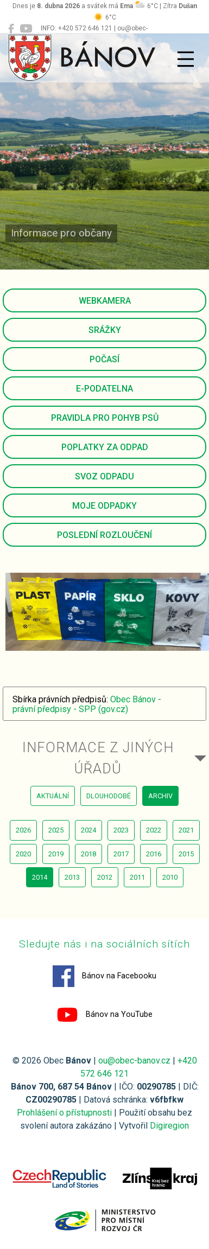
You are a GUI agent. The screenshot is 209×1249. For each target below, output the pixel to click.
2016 (153, 854)
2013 (72, 877)
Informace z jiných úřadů (98, 757)
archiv (160, 796)
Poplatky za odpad (104, 447)
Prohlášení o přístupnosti (64, 1112)
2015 (186, 854)
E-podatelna (104, 388)
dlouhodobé (108, 796)
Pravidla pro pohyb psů (105, 418)
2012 (104, 877)
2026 (23, 830)
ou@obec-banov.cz (134, 1060)
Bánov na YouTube (104, 1015)
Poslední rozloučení (104, 535)
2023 (121, 830)
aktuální (52, 796)
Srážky (104, 330)
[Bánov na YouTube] (26, 28)
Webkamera (105, 301)
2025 (56, 830)
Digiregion (169, 1125)
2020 (23, 854)
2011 (137, 877)
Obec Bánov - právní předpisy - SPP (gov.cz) (86, 704)
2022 (153, 830)
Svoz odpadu (104, 476)
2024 (88, 830)
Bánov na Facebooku (104, 976)
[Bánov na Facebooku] (11, 28)
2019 (56, 854)
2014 (39, 877)
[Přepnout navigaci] (185, 59)
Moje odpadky (104, 506)
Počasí (104, 359)
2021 (186, 830)
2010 (170, 877)
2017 (121, 854)
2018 (88, 854)
